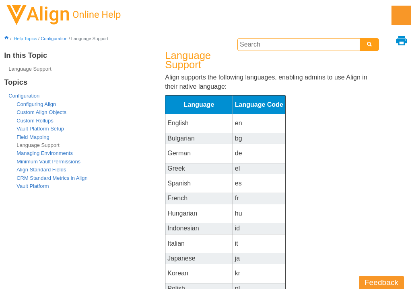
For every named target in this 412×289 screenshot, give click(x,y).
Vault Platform (32, 186)
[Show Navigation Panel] (401, 15)
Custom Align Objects (41, 112)
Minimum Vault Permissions (48, 162)
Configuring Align (36, 104)
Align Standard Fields (41, 170)
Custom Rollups (34, 121)
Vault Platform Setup (40, 129)
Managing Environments (44, 153)
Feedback (381, 282)
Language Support (30, 69)
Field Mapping (32, 137)
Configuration (54, 38)
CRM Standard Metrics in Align (51, 178)
